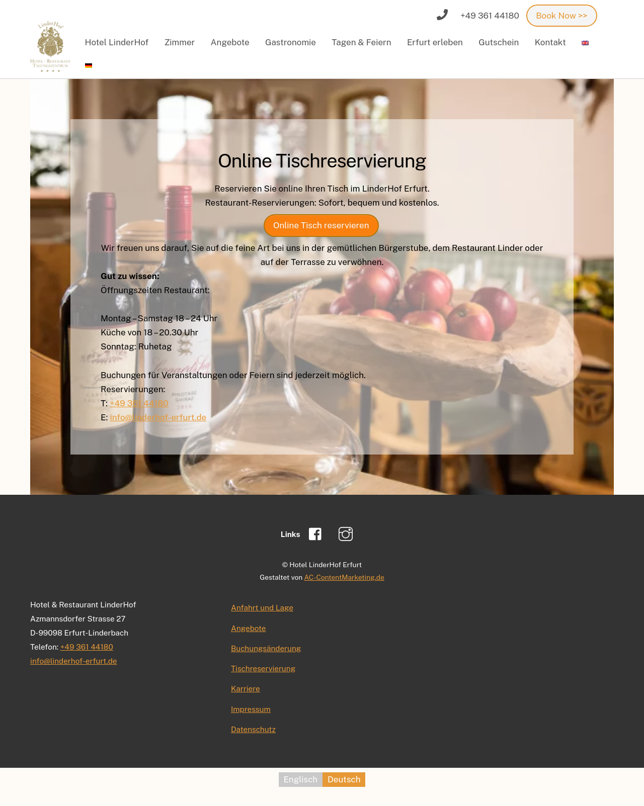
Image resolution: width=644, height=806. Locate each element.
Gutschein (498, 42)
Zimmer (180, 42)
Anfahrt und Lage (262, 607)
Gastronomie (290, 42)
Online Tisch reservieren (321, 225)
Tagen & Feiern (361, 42)
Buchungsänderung (266, 648)
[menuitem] (585, 42)
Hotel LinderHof (117, 42)
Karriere (245, 688)
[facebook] (318, 533)
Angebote (230, 42)
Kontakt (550, 42)
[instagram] (347, 533)
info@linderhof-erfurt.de (158, 417)
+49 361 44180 (139, 403)
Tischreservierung (263, 668)
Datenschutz (253, 729)
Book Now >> (561, 16)
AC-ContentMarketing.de (344, 577)
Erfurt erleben (435, 42)
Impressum (251, 708)
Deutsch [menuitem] (344, 779)
